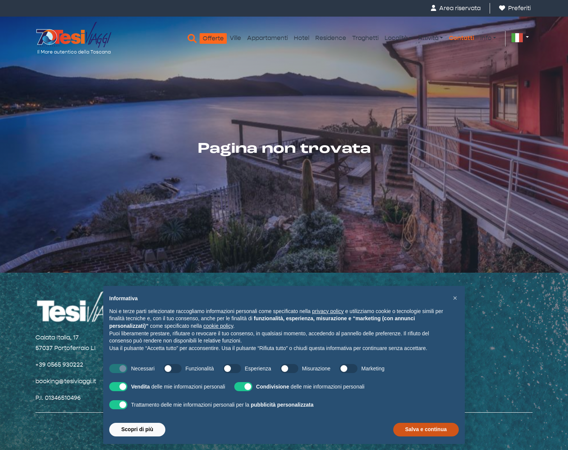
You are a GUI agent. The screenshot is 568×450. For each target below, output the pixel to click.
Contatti (461, 37)
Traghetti (365, 37)
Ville (235, 37)
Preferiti (515, 8)
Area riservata (456, 8)
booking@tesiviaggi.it (65, 381)
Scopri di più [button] (137, 429)
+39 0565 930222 (59, 364)
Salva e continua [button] (426, 429)
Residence (330, 37)
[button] (520, 37)
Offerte (213, 38)
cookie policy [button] (218, 326)
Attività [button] (428, 37)
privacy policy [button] (328, 311)
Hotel (301, 37)
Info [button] (486, 37)
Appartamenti (267, 37)
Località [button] (396, 37)
